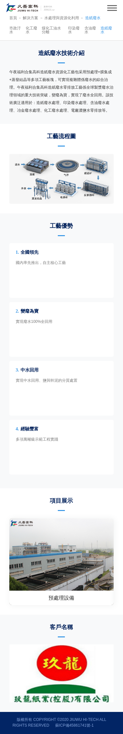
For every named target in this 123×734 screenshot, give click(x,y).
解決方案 (30, 18)
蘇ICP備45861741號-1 (74, 725)
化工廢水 (31, 30)
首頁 (13, 18)
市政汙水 (15, 30)
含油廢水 (90, 30)
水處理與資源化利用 (61, 18)
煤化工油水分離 (51, 30)
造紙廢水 (93, 18)
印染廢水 (74, 30)
